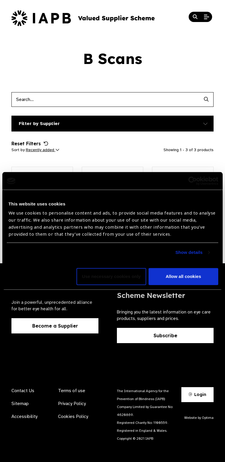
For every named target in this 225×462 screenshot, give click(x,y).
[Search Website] (195, 17)
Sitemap (20, 404)
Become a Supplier (55, 326)
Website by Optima (199, 418)
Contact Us (22, 391)
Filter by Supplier (39, 124)
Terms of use (71, 391)
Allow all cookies (183, 276)
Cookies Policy (73, 416)
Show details (189, 252)
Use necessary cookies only (111, 276)
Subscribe (165, 335)
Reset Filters (29, 143)
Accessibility (24, 416)
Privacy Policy (72, 404)
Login (197, 394)
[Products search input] (105, 99)
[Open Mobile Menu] (206, 17)
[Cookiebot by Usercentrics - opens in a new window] (192, 180)
